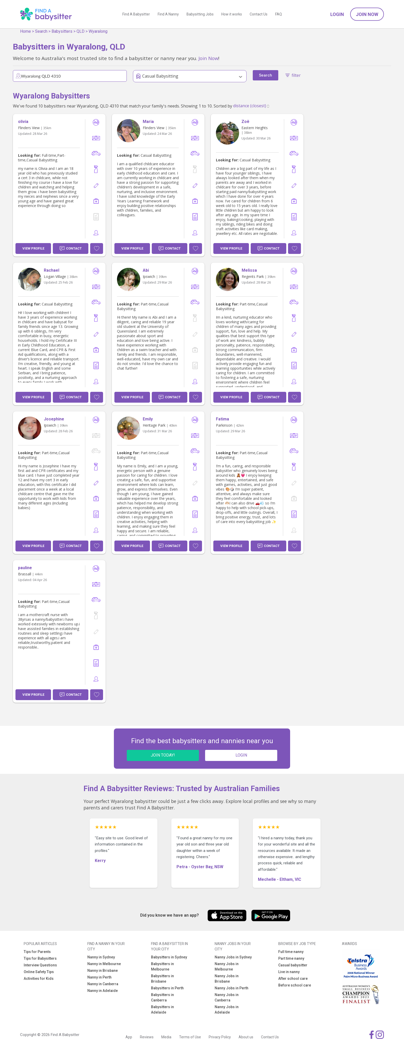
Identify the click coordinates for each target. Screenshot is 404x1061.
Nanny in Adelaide (102, 991)
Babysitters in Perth (167, 988)
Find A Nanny (168, 14)
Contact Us (258, 14)
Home (25, 31)
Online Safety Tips (39, 972)
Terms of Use (190, 1037)
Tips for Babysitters (40, 958)
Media (166, 1037)
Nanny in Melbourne (104, 964)
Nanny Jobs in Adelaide (227, 1009)
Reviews (147, 1037)
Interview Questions (40, 965)
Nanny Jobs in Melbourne (227, 966)
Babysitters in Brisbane (162, 978)
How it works (231, 14)
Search (41, 31)
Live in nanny (289, 972)
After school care (293, 978)
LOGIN (241, 755)
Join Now (367, 14)
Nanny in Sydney (101, 957)
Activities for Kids (39, 978)
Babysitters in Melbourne (162, 966)
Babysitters (62, 31)
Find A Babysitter (136, 14)
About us (246, 1037)
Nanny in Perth (99, 977)
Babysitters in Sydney (169, 957)
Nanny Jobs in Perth (231, 988)
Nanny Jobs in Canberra (227, 997)
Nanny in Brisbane (102, 970)
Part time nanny (291, 958)
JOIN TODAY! (163, 755)
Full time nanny (291, 952)
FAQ (278, 14)
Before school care (294, 985)
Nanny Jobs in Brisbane (227, 978)
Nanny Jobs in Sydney (233, 957)
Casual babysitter (292, 965)
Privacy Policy (220, 1037)
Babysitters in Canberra (162, 997)
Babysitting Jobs (200, 14)
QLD (81, 31)
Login (337, 14)
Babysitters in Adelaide (162, 1009)
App (128, 1037)
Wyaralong (98, 31)
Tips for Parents (37, 952)
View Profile (33, 248)
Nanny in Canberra (102, 984)
